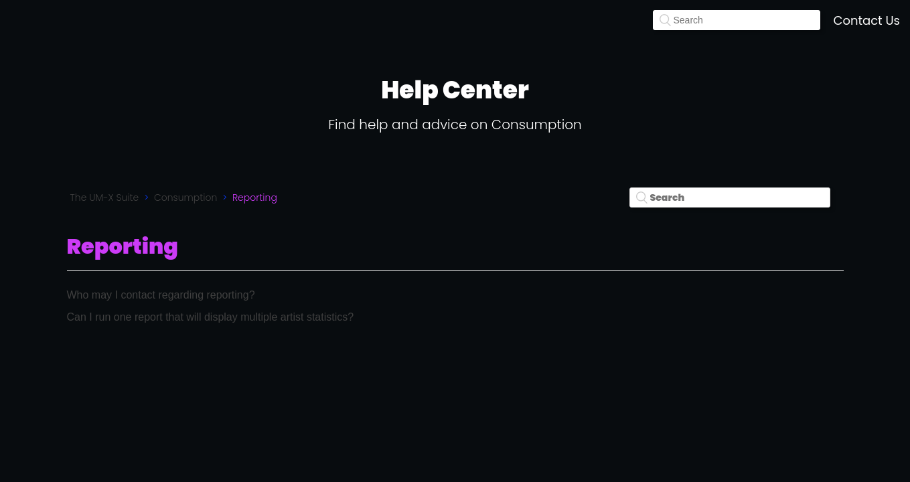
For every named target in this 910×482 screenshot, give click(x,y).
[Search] (736, 20)
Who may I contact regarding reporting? (161, 295)
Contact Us (867, 20)
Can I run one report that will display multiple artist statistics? (210, 317)
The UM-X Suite (104, 197)
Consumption (185, 197)
